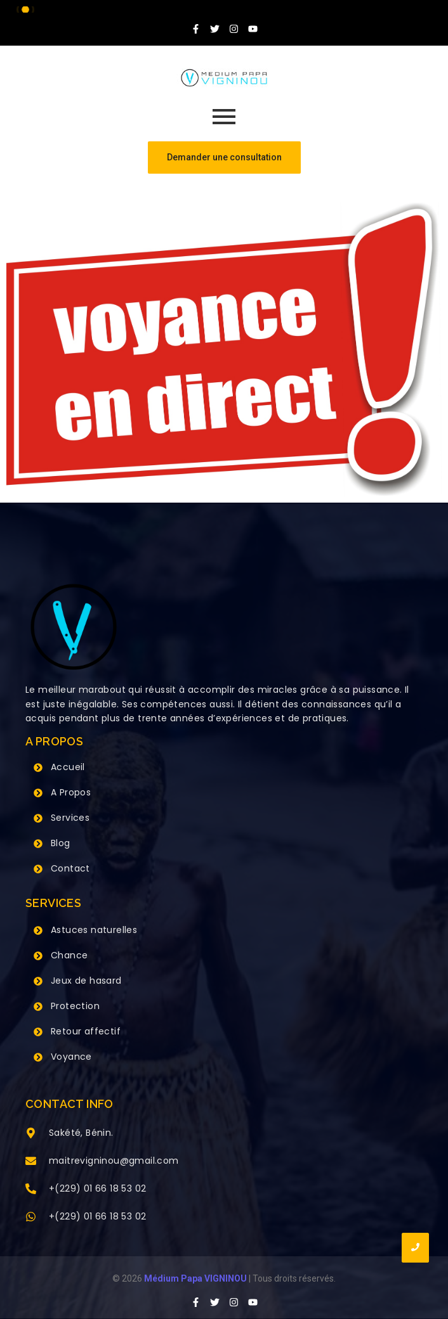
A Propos (71, 792)
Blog (60, 843)
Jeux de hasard (86, 980)
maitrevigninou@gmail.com (114, 1160)
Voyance (71, 1056)
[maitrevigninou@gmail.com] (30, 1161)
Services (70, 817)
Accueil (68, 767)
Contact (70, 868)
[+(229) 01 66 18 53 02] (30, 1189)
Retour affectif (86, 1031)
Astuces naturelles (94, 929)
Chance (69, 955)
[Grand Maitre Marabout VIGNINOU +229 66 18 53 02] (224, 77)
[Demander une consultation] (224, 157)
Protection (75, 1006)
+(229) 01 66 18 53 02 (97, 1188)
